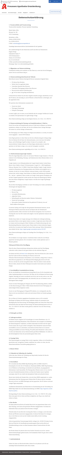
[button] (55, 1)
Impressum (11, 452)
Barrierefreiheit (18, 452)
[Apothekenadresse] (9, 1)
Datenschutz (5, 452)
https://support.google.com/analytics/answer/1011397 (33, 229)
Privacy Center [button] (25, 452)
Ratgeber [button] (25, 12)
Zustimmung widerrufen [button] (35, 452)
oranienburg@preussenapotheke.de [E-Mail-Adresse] (27, 1)
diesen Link (24, 253)
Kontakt (20, 12)
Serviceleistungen (12, 12)
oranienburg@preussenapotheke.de (21, 43)
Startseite (4, 12)
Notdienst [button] (32, 12)
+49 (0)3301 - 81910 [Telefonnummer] (6, 2)
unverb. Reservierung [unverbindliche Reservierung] (55, 11)
